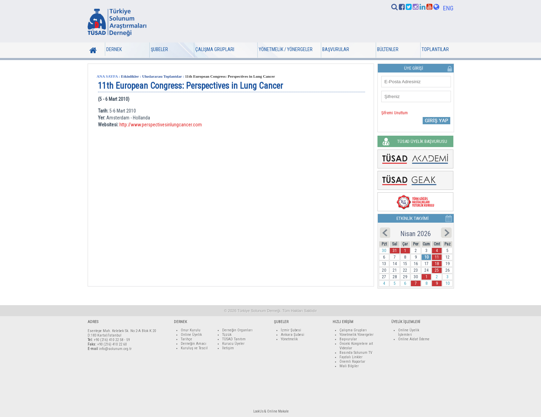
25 (437, 270)
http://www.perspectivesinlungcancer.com (160, 124)
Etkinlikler (130, 76)
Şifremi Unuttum (394, 112)
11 (437, 257)
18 (437, 263)
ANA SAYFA (107, 76)
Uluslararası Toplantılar (162, 76)
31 (395, 250)
